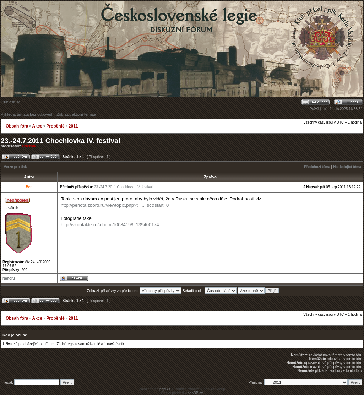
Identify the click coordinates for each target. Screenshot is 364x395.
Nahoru (8, 278)
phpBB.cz (195, 393)
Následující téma (347, 167)
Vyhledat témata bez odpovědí (27, 114)
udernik (29, 146)
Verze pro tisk (15, 167)
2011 (73, 126)
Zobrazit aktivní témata (76, 114)
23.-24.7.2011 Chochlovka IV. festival (60, 141)
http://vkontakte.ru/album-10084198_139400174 (110, 224)
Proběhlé (55, 126)
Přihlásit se (11, 102)
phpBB (164, 389)
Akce (37, 126)
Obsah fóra (17, 126)
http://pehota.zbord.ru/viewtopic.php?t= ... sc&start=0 (115, 205)
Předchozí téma (317, 167)
